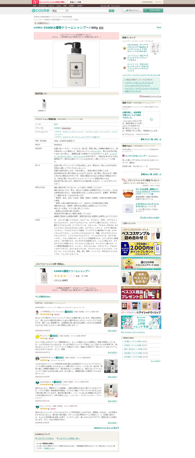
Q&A (64, 5)
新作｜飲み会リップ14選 (133, 349)
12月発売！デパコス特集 (133, 353)
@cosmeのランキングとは (151, 96)
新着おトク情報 (75, 2)
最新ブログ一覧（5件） (150, 139)
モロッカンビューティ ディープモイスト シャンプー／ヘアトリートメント (138, 67)
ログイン (158, 2)
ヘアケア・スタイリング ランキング (139, 83)
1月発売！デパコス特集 (132, 345)
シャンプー (96, 151)
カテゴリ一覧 (105, 5)
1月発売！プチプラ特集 (132, 341)
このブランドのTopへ (45, 438)
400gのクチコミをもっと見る (105, 428)
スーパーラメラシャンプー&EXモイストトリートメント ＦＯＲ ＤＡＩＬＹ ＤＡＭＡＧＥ (137, 48)
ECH (56, 124)
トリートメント (79, 156)
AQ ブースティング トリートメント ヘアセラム (137, 58)
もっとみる (155, 361)
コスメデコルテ (133, 56)
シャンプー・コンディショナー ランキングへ (140, 75)
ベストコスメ (115, 5)
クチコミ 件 (61, 280)
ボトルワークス (133, 64)
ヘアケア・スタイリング (63, 132)
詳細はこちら (49, 448)
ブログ (59, 5)
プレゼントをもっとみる (149, 218)
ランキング (42, 5)
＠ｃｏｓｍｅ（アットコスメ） (133, 332)
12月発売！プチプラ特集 (133, 357)
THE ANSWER (132, 45)
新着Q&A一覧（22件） (150, 174)
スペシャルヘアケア (83, 137)
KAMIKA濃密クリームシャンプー (66, 27)
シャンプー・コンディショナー (87, 132)
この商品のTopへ (44, 297)
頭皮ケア (96, 137)
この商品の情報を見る (42, 23)
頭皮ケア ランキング (133, 91)
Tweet (159, 27)
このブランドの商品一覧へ (69, 438)
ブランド (51, 5)
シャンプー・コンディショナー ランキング (142, 88)
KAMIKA (38, 28)
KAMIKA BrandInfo (67, 128)
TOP (34, 5)
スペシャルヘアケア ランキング (137, 85)
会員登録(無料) (147, 2)
